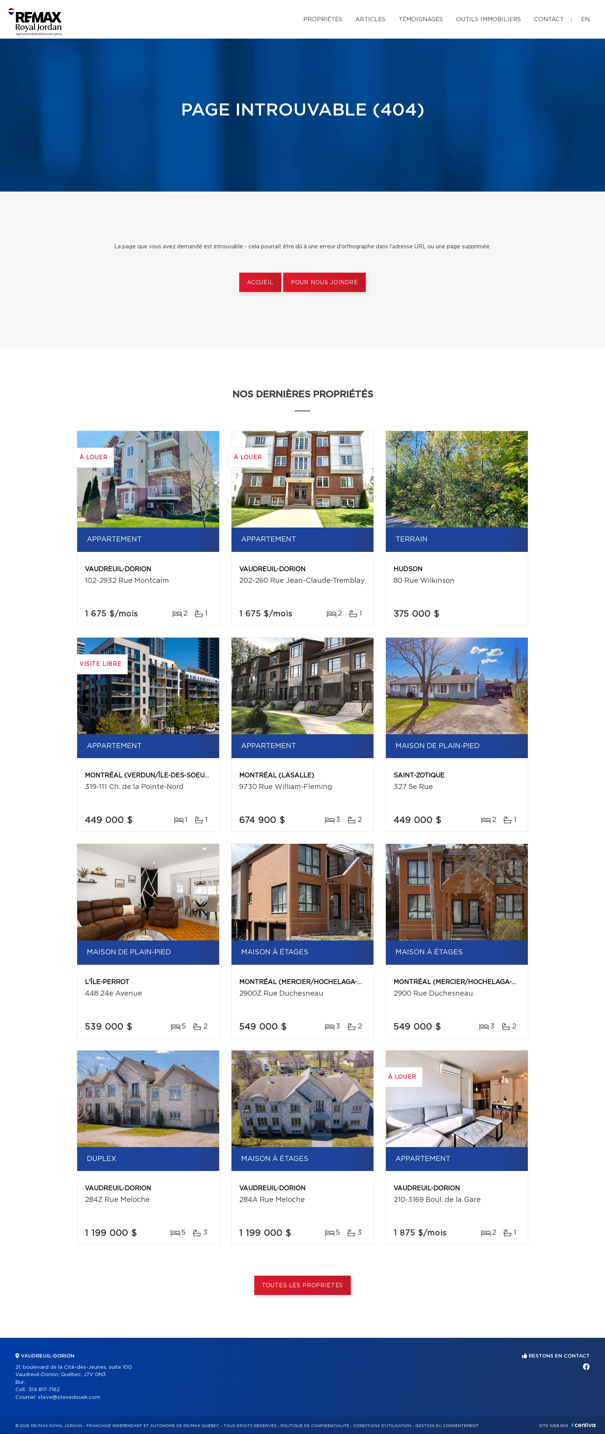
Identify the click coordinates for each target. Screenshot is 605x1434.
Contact (549, 19)
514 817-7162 (44, 1389)
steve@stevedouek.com (69, 1397)
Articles (370, 19)
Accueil (260, 282)
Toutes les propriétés (302, 1285)
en (585, 19)
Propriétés (322, 19)
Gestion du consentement (446, 1426)
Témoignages (421, 19)
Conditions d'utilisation (382, 1426)
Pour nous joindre (324, 282)
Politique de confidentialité (315, 1426)
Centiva (583, 1424)
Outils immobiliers (488, 19)
